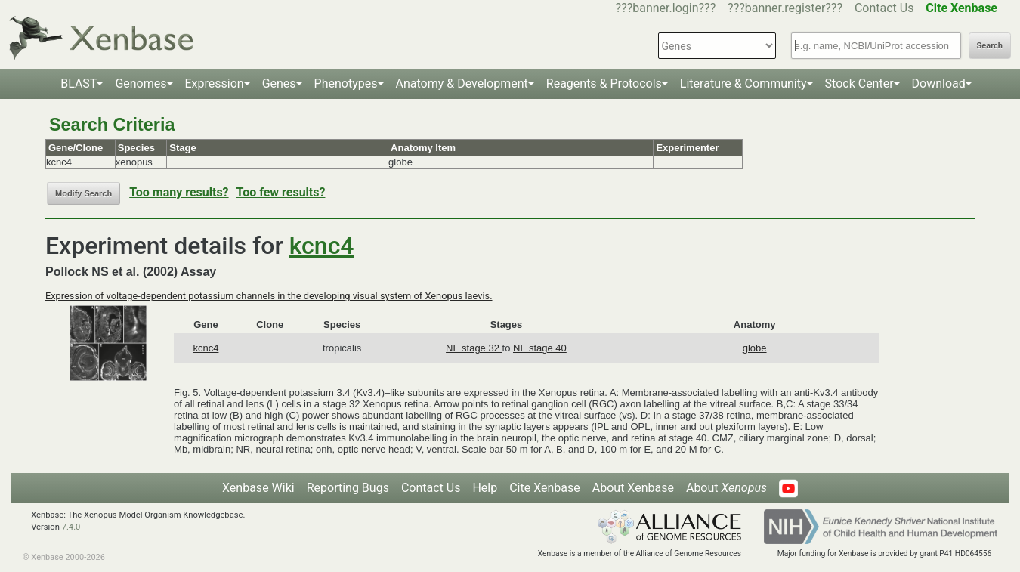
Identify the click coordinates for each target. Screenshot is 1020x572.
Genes (279, 83)
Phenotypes (346, 83)
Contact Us (884, 8)
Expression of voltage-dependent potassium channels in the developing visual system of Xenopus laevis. (269, 295)
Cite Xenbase (544, 488)
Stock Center (859, 83)
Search (990, 46)
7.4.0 (71, 527)
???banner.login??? (666, 8)
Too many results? (178, 192)
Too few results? (281, 192)
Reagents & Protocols (604, 83)
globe (755, 348)
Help (484, 488)
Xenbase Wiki (258, 488)
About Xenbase (633, 488)
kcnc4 (321, 245)
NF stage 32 (474, 348)
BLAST (78, 83)
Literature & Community (743, 83)
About (726, 488)
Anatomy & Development (462, 83)
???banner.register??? (785, 8)
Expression (214, 83)
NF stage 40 (540, 348)
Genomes (140, 83)
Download (939, 83)
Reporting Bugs (348, 488)
